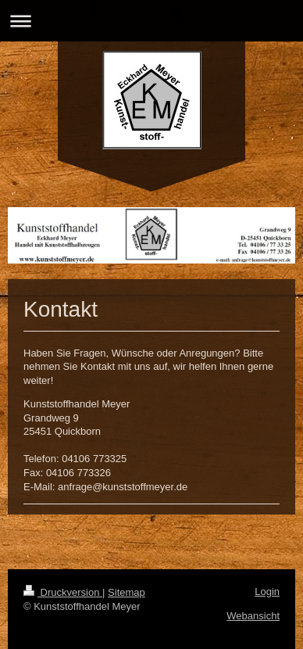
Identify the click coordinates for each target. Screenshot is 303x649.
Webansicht (253, 616)
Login (267, 591)
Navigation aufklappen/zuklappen (151, 21)
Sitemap (126, 592)
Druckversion (62, 592)
